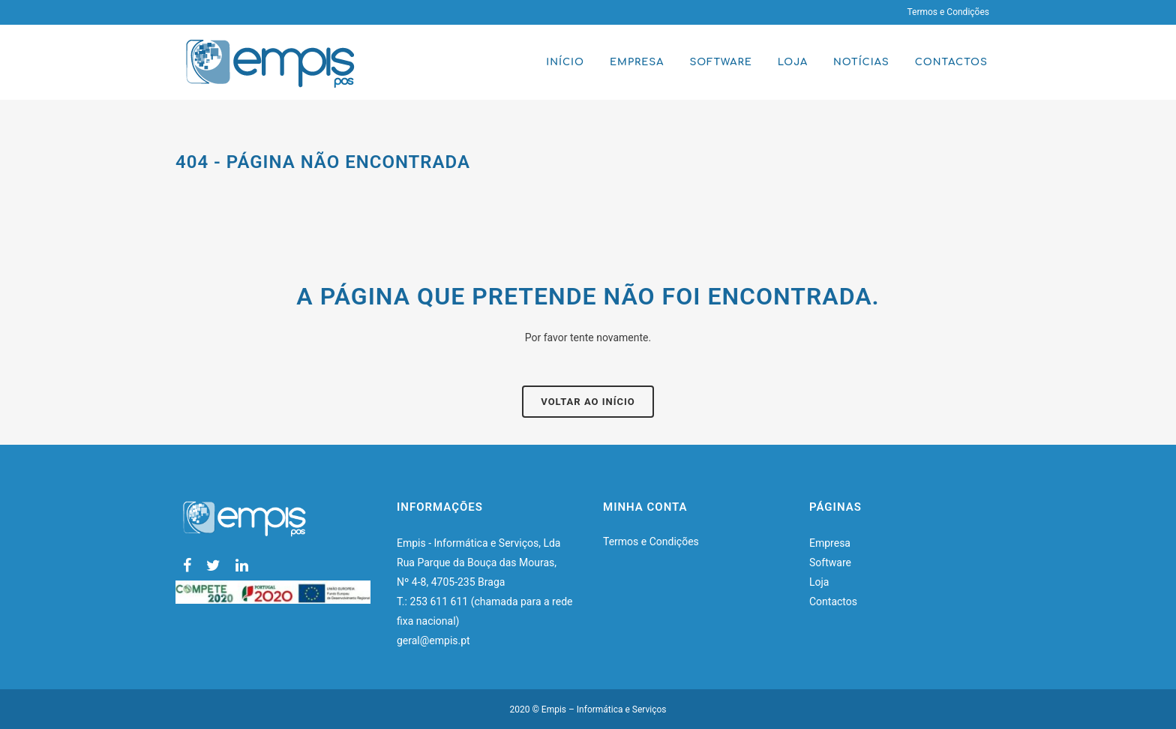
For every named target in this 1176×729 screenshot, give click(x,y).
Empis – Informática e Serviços (604, 709)
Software (830, 562)
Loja (819, 582)
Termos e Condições (948, 12)
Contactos (833, 602)
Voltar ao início (588, 401)
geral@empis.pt (434, 640)
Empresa (829, 543)
